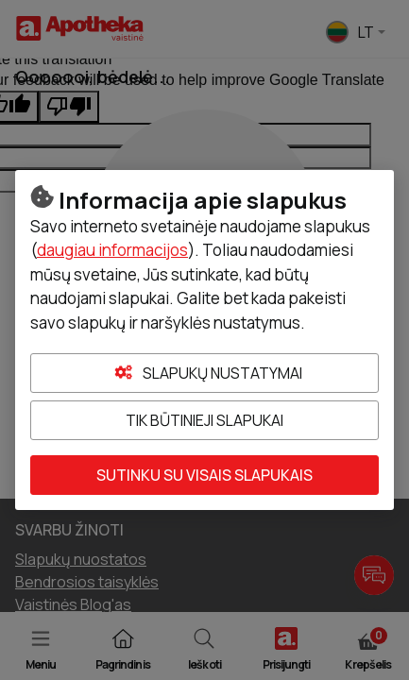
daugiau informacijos (112, 250)
